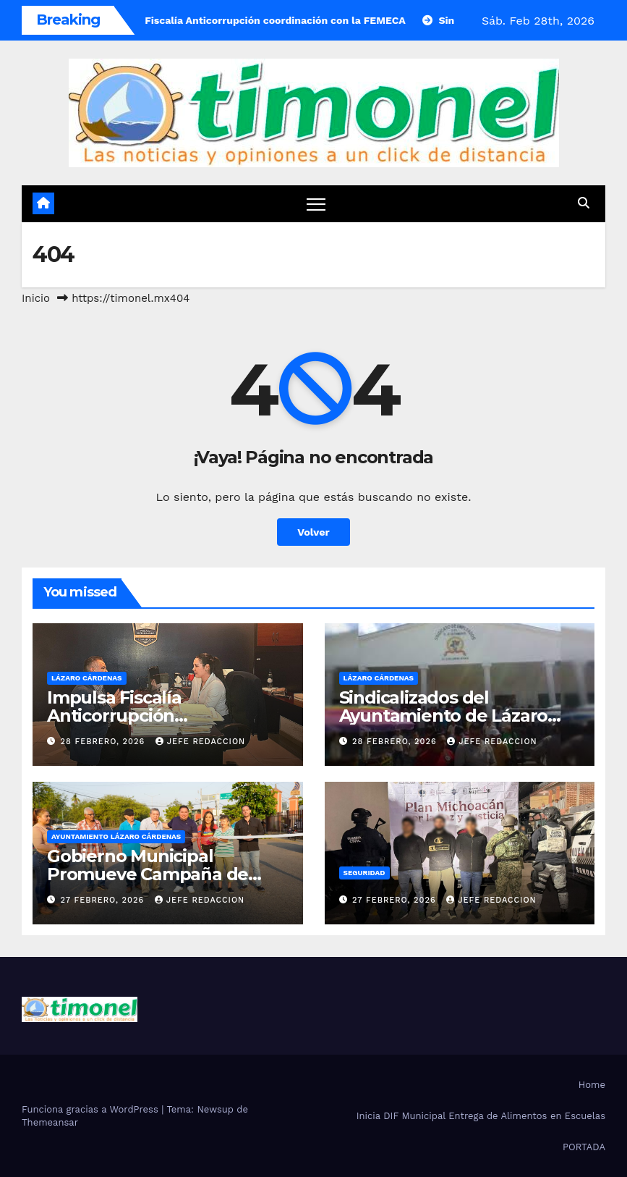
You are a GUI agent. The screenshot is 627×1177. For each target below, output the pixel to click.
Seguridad (364, 873)
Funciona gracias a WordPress (91, 1109)
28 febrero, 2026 (104, 741)
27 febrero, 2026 (104, 900)
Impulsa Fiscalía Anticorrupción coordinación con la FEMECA (167, 715)
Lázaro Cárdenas (86, 678)
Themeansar (50, 1122)
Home (592, 1084)
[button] (583, 203)
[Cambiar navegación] (316, 204)
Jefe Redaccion (200, 741)
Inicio (36, 298)
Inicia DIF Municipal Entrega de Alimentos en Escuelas (481, 1115)
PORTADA (584, 1147)
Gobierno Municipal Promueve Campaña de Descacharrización (147, 874)
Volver (313, 532)
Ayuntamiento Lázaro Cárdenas (116, 836)
